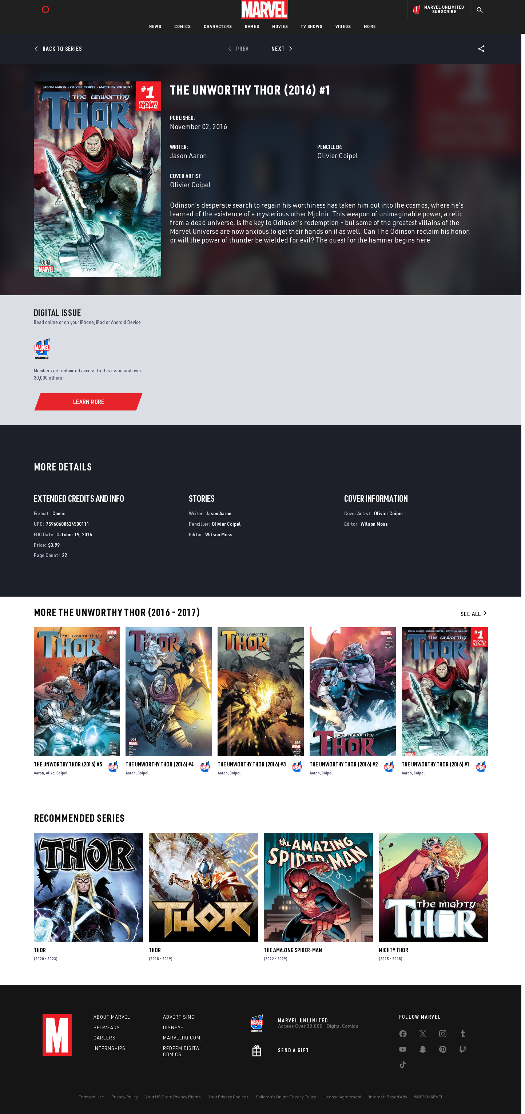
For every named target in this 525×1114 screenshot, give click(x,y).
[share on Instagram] (442, 1035)
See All (474, 613)
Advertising (179, 1017)
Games (252, 26)
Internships (110, 1048)
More (370, 26)
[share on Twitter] (422, 1035)
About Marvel (112, 1017)
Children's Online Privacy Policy (286, 1096)
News (155, 26)
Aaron (39, 773)
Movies (280, 26)
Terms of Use (91, 1096)
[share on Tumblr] (462, 1035)
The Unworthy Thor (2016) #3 (252, 764)
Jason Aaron (188, 155)
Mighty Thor (393, 950)
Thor (40, 950)
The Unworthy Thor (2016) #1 (436, 764)
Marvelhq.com (181, 1038)
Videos (343, 26)
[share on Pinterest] (442, 1050)
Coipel (62, 773)
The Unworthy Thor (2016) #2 (344, 764)
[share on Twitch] (462, 1050)
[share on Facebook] (403, 1035)
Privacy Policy (124, 1096)
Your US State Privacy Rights (173, 1096)
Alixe (50, 773)
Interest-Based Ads (388, 1096)
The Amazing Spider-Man (293, 950)
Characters (218, 26)
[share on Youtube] (402, 1050)
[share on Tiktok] (402, 1066)
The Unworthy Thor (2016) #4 (160, 764)
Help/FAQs (107, 1027)
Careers (105, 1038)
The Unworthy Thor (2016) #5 (68, 764)
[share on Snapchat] (422, 1050)
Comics (182, 26)
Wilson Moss (218, 534)
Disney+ (173, 1027)
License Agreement (342, 1096)
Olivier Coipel (337, 155)
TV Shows (311, 26)
